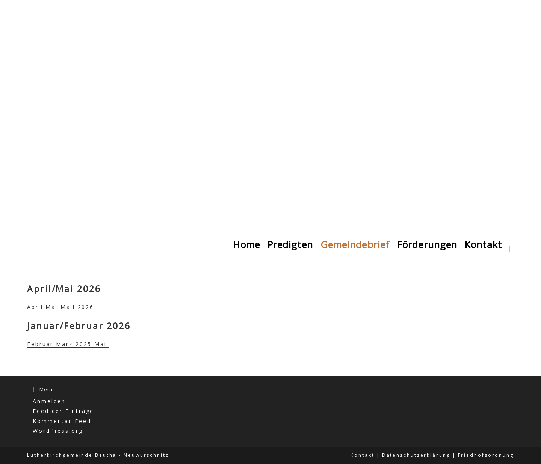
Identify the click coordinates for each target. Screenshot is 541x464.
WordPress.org (58, 430)
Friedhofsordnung (486, 455)
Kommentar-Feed (62, 421)
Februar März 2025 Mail (68, 344)
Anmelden (49, 401)
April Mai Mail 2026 (60, 306)
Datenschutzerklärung (416, 455)
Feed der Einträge (63, 410)
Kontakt (362, 455)
